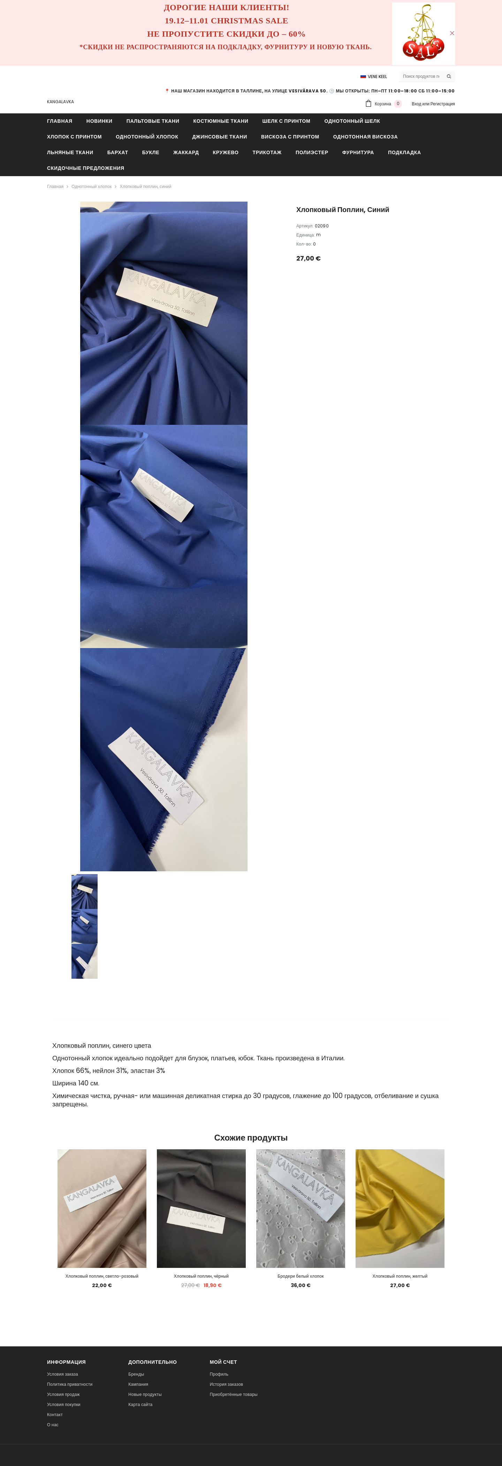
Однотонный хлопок (91, 186)
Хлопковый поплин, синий (145, 186)
